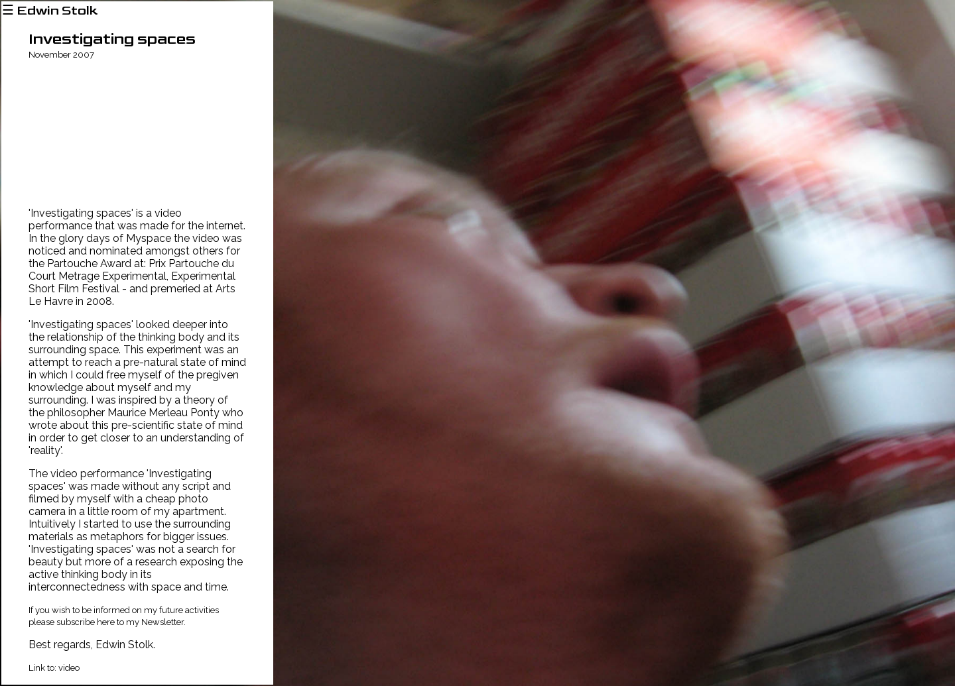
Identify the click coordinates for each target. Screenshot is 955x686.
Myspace (148, 238)
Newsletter (162, 622)
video (69, 668)
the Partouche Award (80, 263)
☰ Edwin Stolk (49, 11)
